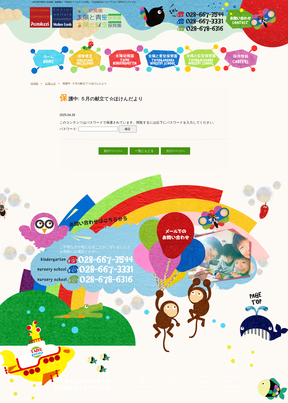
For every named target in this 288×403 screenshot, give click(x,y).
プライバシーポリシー (173, 387)
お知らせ (50, 83)
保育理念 (144, 382)
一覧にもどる (144, 151)
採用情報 (144, 387)
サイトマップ (167, 382)
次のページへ (175, 151)
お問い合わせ (167, 377)
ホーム (143, 377)
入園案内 (204, 387)
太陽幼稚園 (202, 377)
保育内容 (204, 382)
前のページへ (113, 151)
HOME (34, 83)
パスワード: (89, 129)
